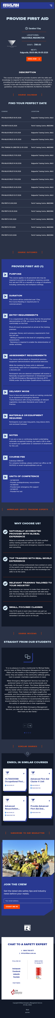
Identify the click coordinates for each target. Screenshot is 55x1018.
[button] (30, 726)
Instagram (16, 968)
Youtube (16, 977)
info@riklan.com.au (28, 953)
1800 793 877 (28, 951)
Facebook (16, 971)
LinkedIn (16, 974)
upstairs (27, 1012)
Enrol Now (34, 59)
